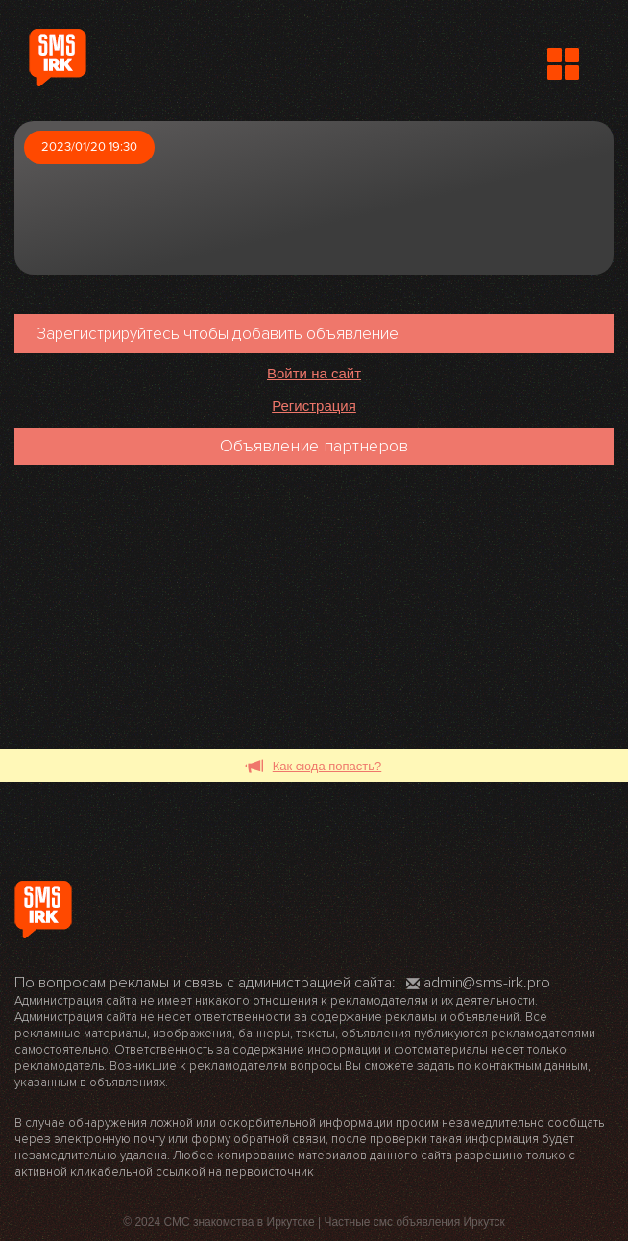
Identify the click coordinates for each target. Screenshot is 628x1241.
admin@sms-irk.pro (478, 982)
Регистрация (314, 406)
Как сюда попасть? (314, 767)
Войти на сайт (314, 373)
